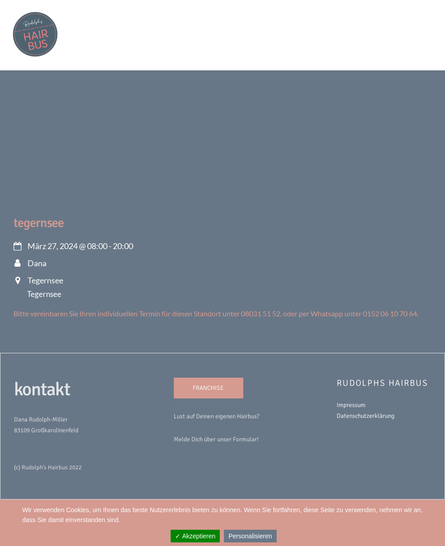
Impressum (351, 405)
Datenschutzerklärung (365, 416)
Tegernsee (39, 223)
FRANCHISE (208, 388)
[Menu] (418, 12)
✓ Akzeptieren (195, 536)
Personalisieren (250, 536)
